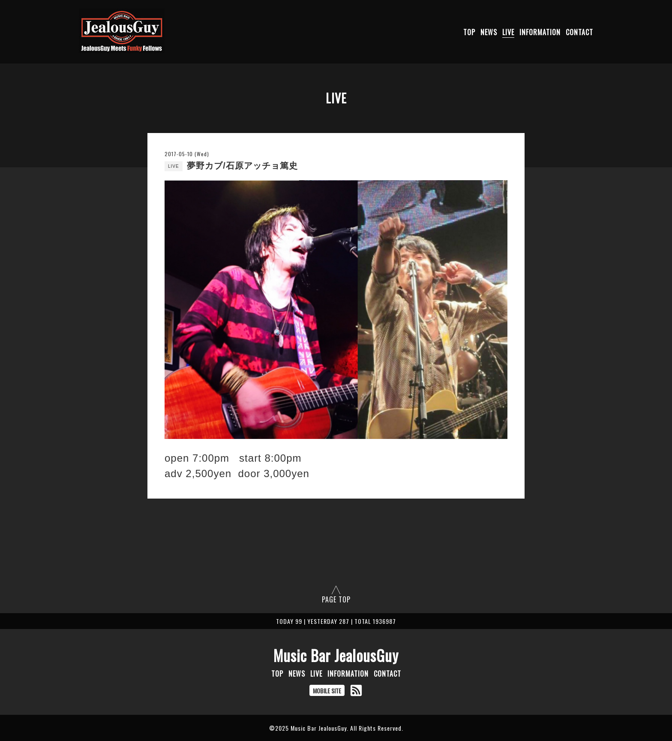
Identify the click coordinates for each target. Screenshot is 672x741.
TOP (469, 32)
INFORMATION (540, 32)
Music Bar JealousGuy (336, 655)
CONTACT (579, 32)
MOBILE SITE (327, 690)
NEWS (488, 32)
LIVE (508, 32)
